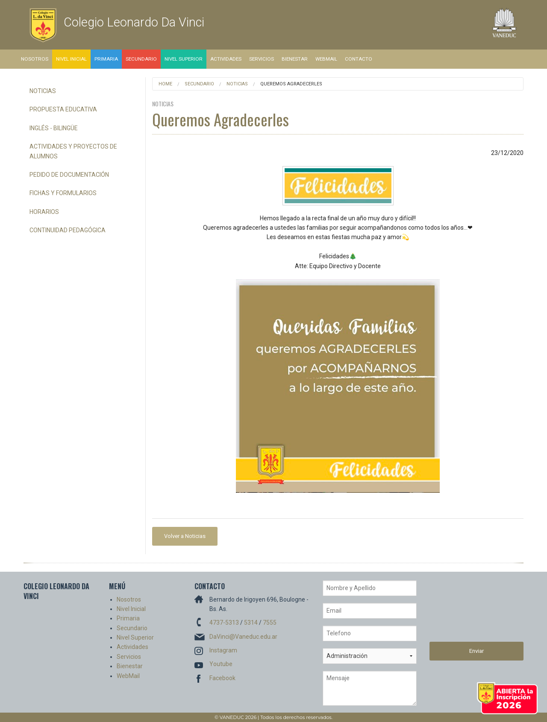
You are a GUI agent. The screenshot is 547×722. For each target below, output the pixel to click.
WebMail (326, 59)
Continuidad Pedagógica (67, 230)
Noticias (42, 91)
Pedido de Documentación (69, 174)
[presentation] (464, 611)
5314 (251, 622)
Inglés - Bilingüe (53, 128)
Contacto (358, 59)
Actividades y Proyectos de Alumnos (73, 151)
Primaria (106, 59)
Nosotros (34, 59)
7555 (269, 622)
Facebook (222, 678)
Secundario (141, 59)
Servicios (261, 59)
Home (165, 84)
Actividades (225, 59)
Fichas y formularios (63, 193)
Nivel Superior (184, 59)
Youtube (220, 664)
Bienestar (295, 59)
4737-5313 (224, 622)
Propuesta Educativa (63, 109)
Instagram (223, 650)
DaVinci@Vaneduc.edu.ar (243, 636)
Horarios (44, 211)
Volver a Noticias (185, 536)
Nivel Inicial (71, 59)
